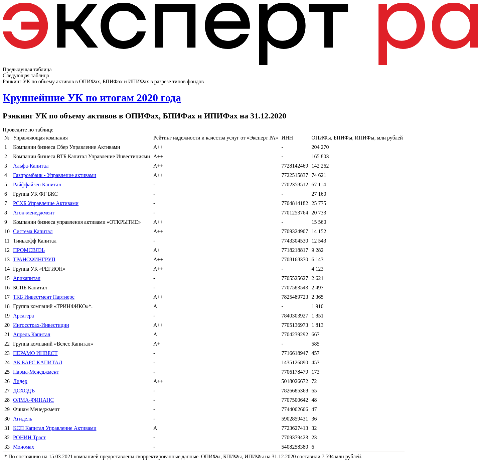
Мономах (23, 447)
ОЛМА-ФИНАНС (33, 400)
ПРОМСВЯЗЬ (29, 250)
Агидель (22, 419)
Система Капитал (32, 231)
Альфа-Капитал (31, 166)
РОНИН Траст (29, 437)
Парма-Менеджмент (36, 372)
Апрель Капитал (31, 334)
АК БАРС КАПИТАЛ (37, 362)
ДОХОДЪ (24, 390)
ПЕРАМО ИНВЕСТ (35, 353)
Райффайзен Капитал (37, 184)
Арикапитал (26, 278)
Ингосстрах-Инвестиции (41, 325)
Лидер (20, 381)
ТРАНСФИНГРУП (34, 259)
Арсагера (23, 315)
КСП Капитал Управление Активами (54, 428)
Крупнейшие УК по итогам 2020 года (92, 98)
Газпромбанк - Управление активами (54, 175)
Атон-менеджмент (33, 212)
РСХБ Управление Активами (45, 203)
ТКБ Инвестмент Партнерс (43, 297)
